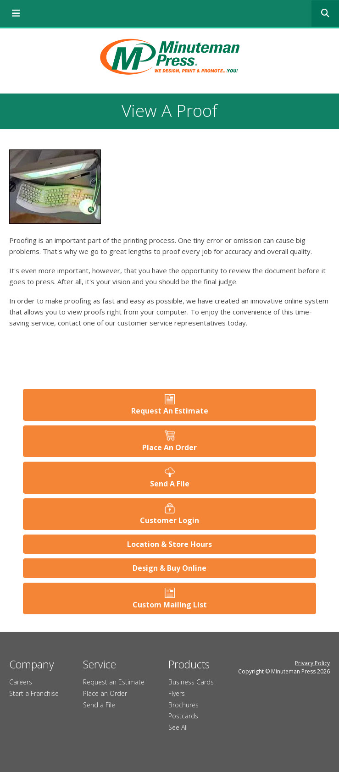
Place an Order (105, 693)
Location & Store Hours (169, 544)
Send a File (99, 704)
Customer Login (169, 520)
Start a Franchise (34, 693)
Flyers (176, 693)
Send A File (169, 484)
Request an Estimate (113, 682)
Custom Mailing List (170, 605)
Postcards (183, 715)
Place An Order (169, 447)
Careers (20, 682)
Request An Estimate (169, 411)
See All (178, 727)
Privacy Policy (312, 663)
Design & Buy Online (169, 568)
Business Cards (191, 682)
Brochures (183, 704)
